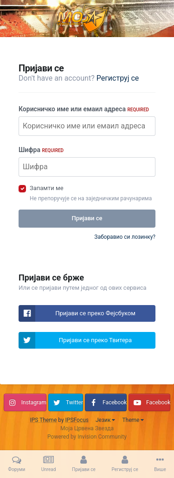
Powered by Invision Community (87, 436)
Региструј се (118, 78)
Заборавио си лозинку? (124, 237)
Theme (133, 420)
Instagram (33, 402)
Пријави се (86, 218)
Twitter (74, 402)
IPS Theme (43, 420)
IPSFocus (77, 420)
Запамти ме (47, 188)
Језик (105, 420)
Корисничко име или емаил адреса (84, 109)
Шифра (41, 149)
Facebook (115, 402)
